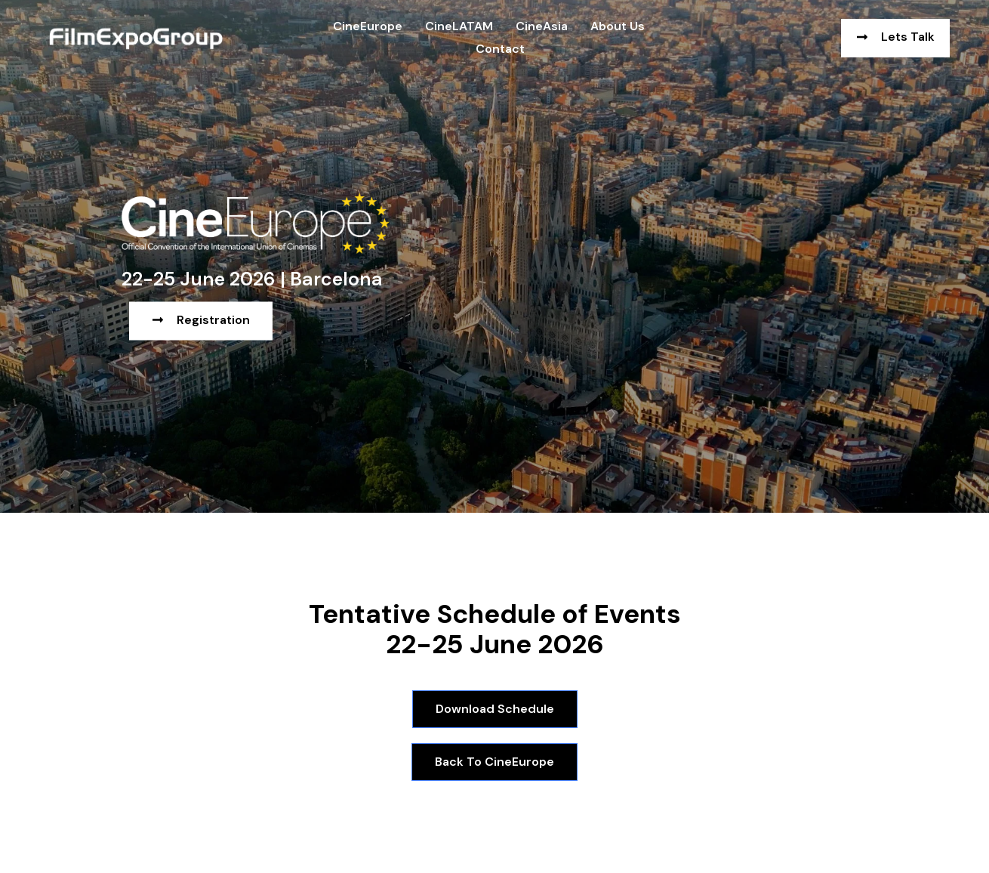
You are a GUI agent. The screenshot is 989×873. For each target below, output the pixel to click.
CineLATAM (459, 26)
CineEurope (367, 26)
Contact (500, 49)
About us (617, 26)
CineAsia (542, 26)
